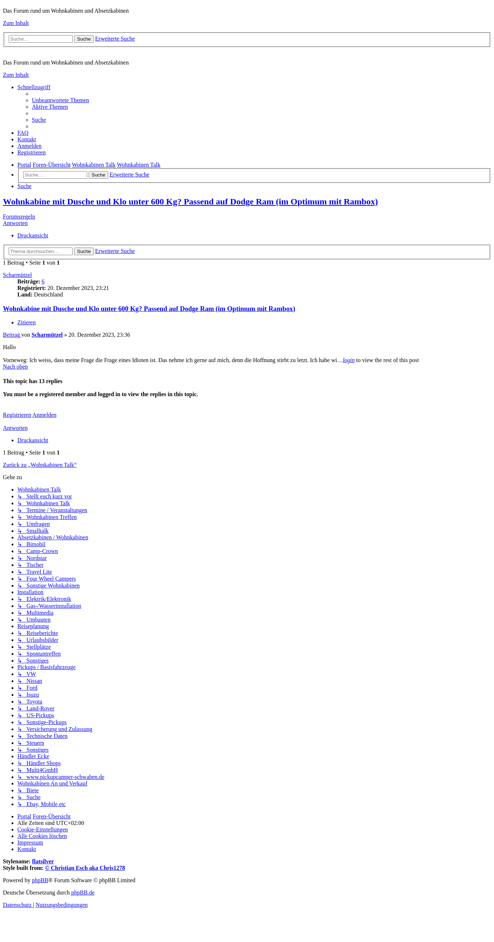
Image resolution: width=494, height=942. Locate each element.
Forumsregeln (19, 216)
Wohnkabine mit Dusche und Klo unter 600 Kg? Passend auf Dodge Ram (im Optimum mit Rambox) (190, 201)
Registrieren (17, 415)
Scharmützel (17, 275)
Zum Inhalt (16, 23)
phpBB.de (82, 892)
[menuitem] (60, 100)
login (349, 360)
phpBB (40, 880)
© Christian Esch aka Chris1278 (85, 868)
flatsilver (43, 861)
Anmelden (44, 415)
